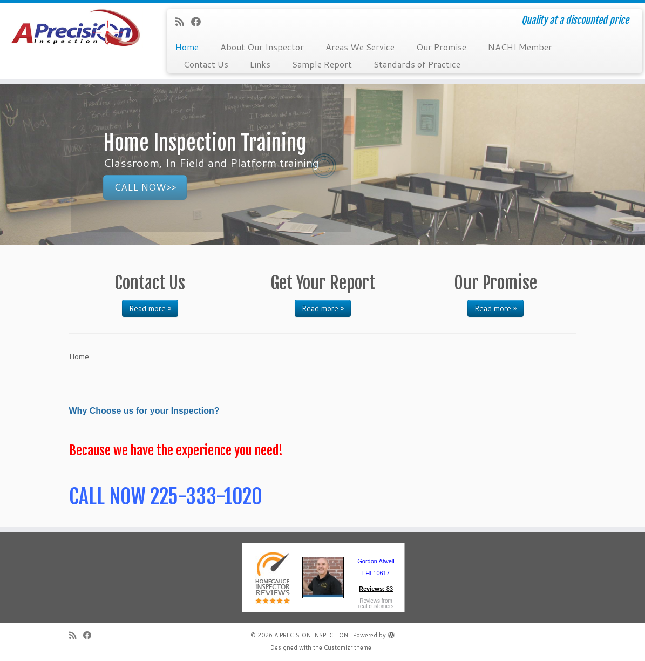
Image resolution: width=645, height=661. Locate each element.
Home (187, 47)
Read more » (150, 308)
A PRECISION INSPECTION (311, 635)
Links (260, 64)
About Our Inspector (262, 47)
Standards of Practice (417, 64)
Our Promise (441, 47)
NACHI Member (520, 47)
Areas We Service (360, 47)
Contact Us (206, 64)
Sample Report (322, 64)
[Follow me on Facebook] (199, 22)
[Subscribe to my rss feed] (183, 22)
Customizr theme (347, 647)
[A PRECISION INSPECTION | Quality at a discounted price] (75, 32)
